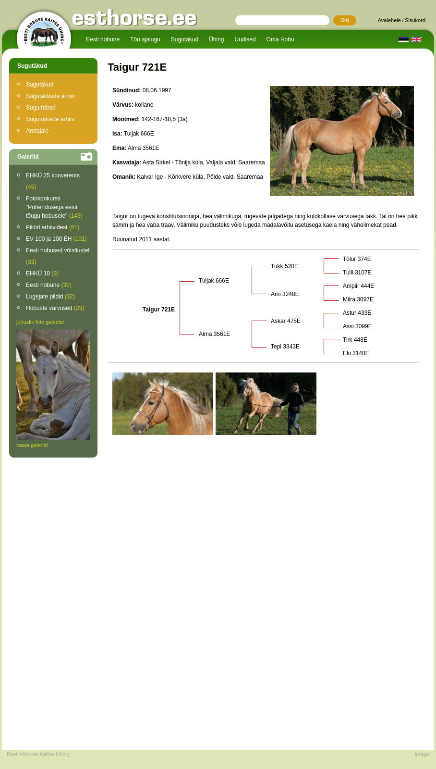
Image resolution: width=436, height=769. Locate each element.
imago (422, 754)
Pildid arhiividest (52, 227)
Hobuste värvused (55, 308)
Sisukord (415, 20)
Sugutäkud (184, 39)
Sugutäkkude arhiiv (50, 96)
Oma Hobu (280, 39)
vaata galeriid (32, 445)
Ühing (216, 39)
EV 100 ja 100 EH (56, 239)
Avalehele (389, 20)
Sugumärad (41, 107)
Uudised (245, 39)
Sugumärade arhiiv (50, 119)
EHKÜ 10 (42, 273)
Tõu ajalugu (145, 39)
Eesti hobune (103, 39)
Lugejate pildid (50, 296)
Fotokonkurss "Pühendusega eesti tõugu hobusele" (54, 207)
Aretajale (37, 130)
